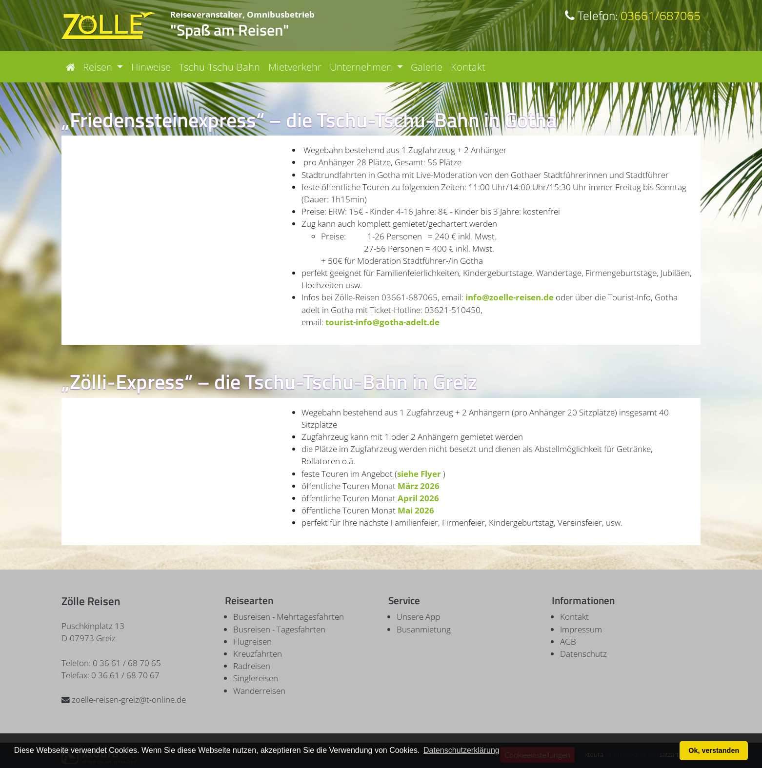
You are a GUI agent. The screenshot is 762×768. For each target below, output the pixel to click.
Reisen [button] (99, 67)
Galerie (426, 67)
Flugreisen (252, 641)
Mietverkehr (294, 67)
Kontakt (468, 67)
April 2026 (418, 498)
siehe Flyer (419, 473)
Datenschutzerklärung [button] (461, 750)
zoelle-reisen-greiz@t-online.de (123, 699)
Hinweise (151, 67)
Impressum (581, 629)
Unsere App (418, 616)
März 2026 (419, 486)
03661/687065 (633, 15)
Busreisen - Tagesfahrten (279, 629)
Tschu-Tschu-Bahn (219, 67)
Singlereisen (255, 678)
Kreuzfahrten (257, 653)
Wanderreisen (259, 690)
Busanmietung (424, 629)
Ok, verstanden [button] (713, 750)
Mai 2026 (417, 510)
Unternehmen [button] (362, 67)
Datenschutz (583, 653)
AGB (568, 641)
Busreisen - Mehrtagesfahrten (288, 616)
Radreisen (251, 665)
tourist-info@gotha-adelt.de (382, 322)
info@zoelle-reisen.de (509, 297)
